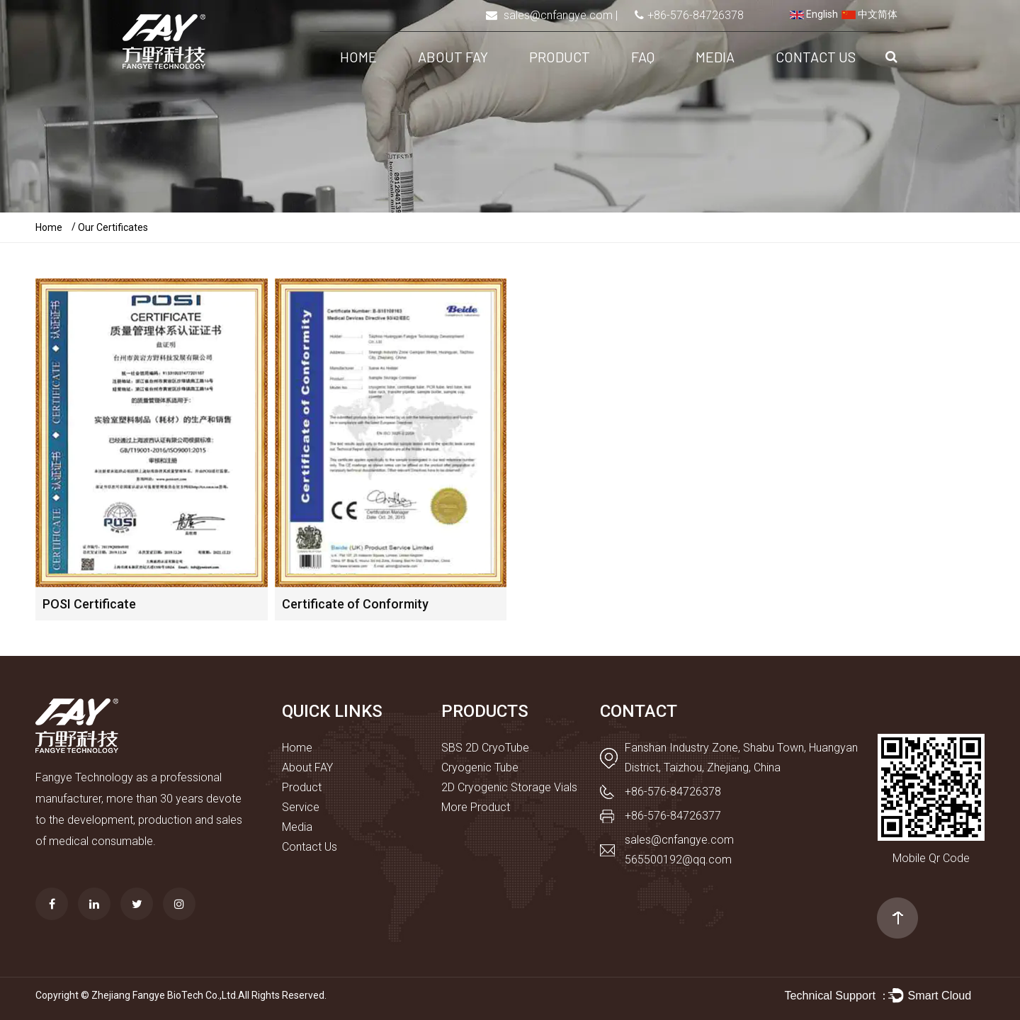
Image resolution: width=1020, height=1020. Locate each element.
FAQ (642, 56)
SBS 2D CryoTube (485, 747)
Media (715, 56)
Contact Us (816, 56)
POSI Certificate (89, 603)
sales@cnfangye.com (558, 15)
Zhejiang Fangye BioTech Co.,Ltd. (164, 995)
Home (358, 56)
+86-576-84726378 (695, 15)
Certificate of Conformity (355, 603)
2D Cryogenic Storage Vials (509, 787)
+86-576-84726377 (673, 815)
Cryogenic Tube (479, 767)
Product (559, 56)
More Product (475, 807)
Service (300, 807)
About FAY (453, 56)
